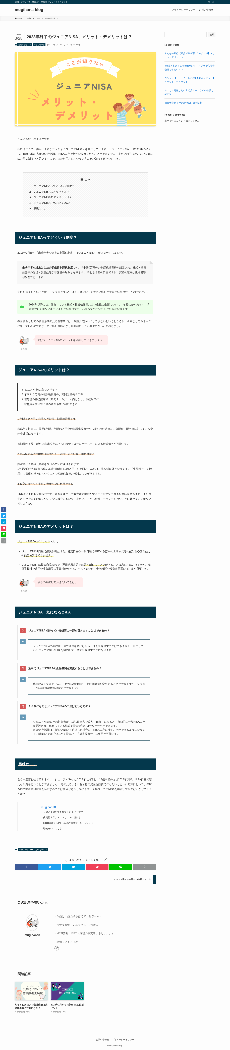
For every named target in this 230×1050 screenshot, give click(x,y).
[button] (26, 867)
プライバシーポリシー (123, 1039)
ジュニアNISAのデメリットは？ (52, 197)
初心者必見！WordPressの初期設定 (183, 102)
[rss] (209, 2)
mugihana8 (32, 935)
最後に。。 (40, 208)
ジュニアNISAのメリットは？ (51, 191)
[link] (56, 948)
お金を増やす (39, 45)
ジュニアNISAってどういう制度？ (53, 186)
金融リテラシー (24, 45)
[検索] (213, 2)
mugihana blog (29, 10)
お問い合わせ (102, 1039)
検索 (211, 34)
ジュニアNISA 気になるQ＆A (51, 202)
